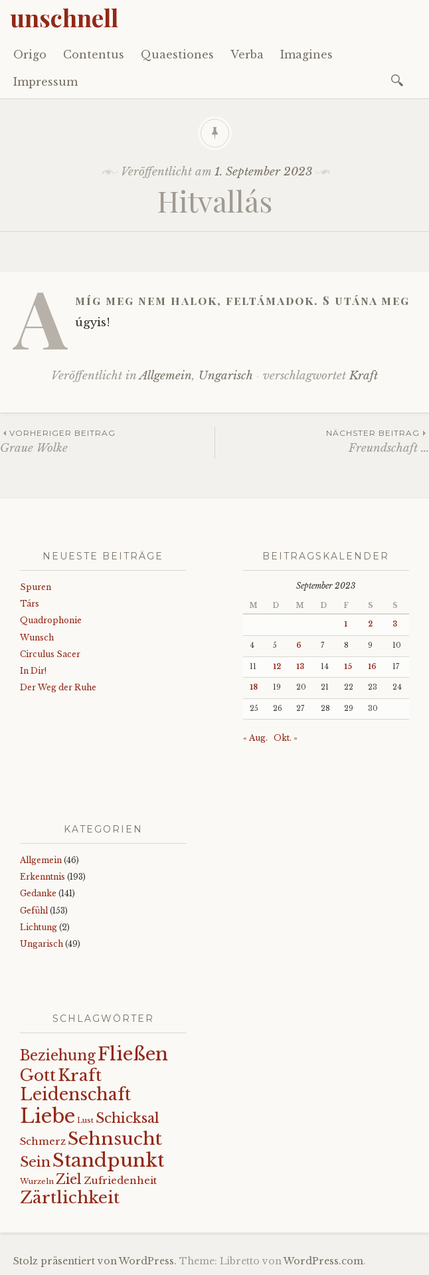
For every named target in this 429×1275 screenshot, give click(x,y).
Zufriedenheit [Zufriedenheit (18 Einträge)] (120, 1181)
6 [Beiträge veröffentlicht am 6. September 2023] (298, 645)
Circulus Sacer (50, 654)
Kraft (363, 376)
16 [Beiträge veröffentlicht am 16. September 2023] (372, 666)
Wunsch (37, 637)
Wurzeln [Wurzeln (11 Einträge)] (37, 1181)
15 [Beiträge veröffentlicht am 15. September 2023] (348, 666)
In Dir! (33, 671)
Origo (29, 54)
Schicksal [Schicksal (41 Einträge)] (127, 1118)
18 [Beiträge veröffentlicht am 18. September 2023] (254, 687)
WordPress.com (323, 1261)
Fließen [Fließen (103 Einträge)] (133, 1053)
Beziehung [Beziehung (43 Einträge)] (58, 1055)
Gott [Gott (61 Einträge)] (38, 1075)
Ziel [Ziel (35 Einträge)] (69, 1179)
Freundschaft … (322, 441)
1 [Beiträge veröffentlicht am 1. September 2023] (345, 624)
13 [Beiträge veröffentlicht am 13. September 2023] (300, 666)
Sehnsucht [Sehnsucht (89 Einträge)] (115, 1138)
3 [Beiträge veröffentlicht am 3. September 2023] (394, 624)
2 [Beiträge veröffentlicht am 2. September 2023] (370, 624)
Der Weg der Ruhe (58, 687)
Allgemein (165, 376)
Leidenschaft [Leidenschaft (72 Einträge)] (75, 1094)
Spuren (35, 587)
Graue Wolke (107, 441)
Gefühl (34, 911)
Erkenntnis (42, 877)
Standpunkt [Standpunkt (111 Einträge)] (108, 1160)
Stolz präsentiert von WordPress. (95, 1261)
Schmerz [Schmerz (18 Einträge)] (43, 1141)
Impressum (45, 81)
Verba (247, 54)
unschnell (64, 17)
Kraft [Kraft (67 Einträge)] (80, 1075)
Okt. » (286, 738)
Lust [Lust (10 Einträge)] (85, 1120)
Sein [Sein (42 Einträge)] (35, 1162)
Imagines (306, 54)
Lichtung (38, 927)
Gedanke (38, 893)
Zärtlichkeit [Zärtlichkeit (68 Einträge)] (70, 1197)
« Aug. (255, 738)
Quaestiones (177, 54)
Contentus (93, 54)
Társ (29, 604)
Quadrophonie (51, 620)
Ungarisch (226, 376)
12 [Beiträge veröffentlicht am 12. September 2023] (277, 666)
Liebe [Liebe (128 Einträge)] (47, 1116)
